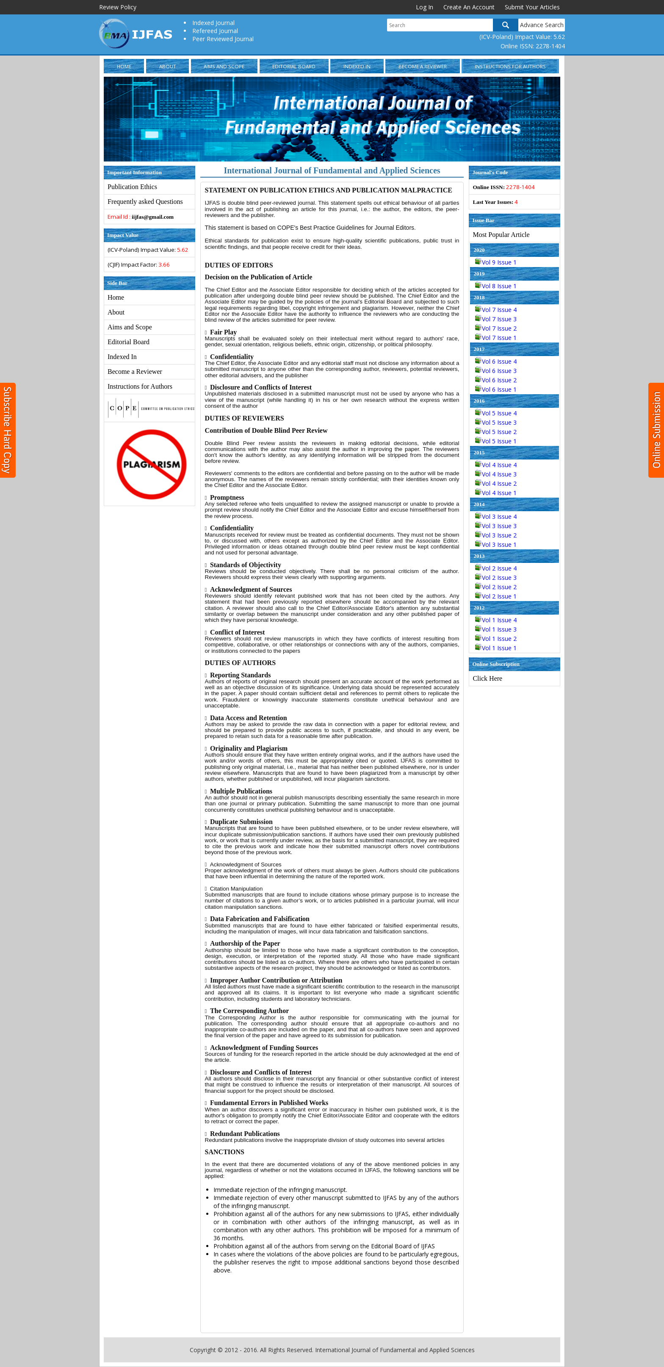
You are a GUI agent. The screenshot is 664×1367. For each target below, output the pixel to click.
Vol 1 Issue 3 (496, 629)
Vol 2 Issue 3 (496, 578)
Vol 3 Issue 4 (496, 516)
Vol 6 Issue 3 (496, 371)
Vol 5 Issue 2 (496, 432)
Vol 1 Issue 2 (496, 639)
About (167, 66)
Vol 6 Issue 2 (496, 380)
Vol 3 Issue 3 (496, 526)
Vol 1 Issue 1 (496, 648)
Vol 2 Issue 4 (496, 568)
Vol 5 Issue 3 (496, 422)
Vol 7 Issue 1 (496, 338)
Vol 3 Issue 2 (496, 535)
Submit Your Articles (532, 7)
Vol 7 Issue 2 (496, 328)
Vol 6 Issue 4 (496, 361)
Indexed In (357, 66)
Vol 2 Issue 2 (496, 587)
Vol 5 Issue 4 (496, 413)
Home (124, 66)
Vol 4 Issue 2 (496, 483)
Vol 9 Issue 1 (496, 262)
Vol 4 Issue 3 (496, 474)
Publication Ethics (132, 186)
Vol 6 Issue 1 (496, 389)
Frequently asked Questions (145, 201)
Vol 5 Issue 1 (496, 441)
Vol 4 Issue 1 (496, 493)
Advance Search (542, 25)
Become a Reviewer (422, 66)
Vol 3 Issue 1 (496, 544)
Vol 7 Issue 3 (496, 319)
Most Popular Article (501, 234)
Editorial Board (293, 66)
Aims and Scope (224, 66)
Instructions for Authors (510, 66)
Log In (424, 7)
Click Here (487, 678)
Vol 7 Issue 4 (496, 310)
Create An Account (469, 7)
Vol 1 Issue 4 (496, 620)
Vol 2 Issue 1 (496, 596)
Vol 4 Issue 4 (496, 465)
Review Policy (117, 7)
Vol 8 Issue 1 (496, 286)
